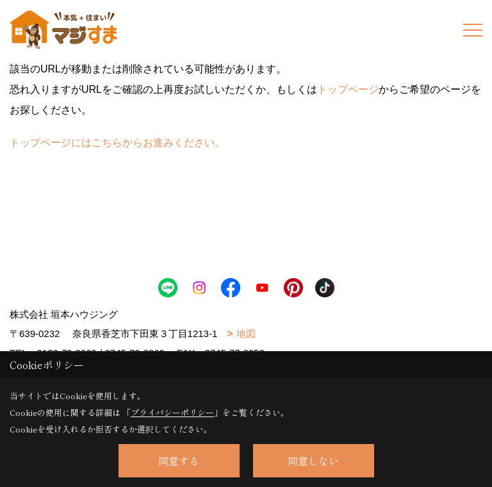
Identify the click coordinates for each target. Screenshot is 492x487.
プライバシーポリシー (172, 412)
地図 (246, 333)
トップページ (348, 89)
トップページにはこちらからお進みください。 (117, 142)
